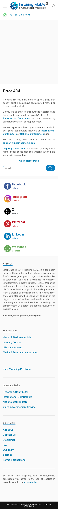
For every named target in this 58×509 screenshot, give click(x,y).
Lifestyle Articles (12, 347)
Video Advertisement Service (19, 407)
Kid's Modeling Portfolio (17, 369)
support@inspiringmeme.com (19, 143)
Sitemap (7, 454)
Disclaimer (9, 439)
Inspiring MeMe (29, 504)
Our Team (8, 449)
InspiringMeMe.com (14, 148)
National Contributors (32, 134)
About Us (8, 429)
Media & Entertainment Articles (20, 352)
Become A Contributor (15, 392)
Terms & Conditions (14, 459)
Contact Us (9, 434)
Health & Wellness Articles (18, 337)
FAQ (5, 444)
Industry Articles (12, 342)
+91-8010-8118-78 (20, 14)
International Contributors (17, 397)
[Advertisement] (29, 52)
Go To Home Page (29, 160)
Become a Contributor (16, 118)
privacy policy (31, 482)
